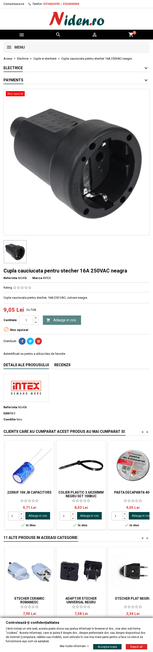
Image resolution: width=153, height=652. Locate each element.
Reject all (136, 646)
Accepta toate (107, 646)
